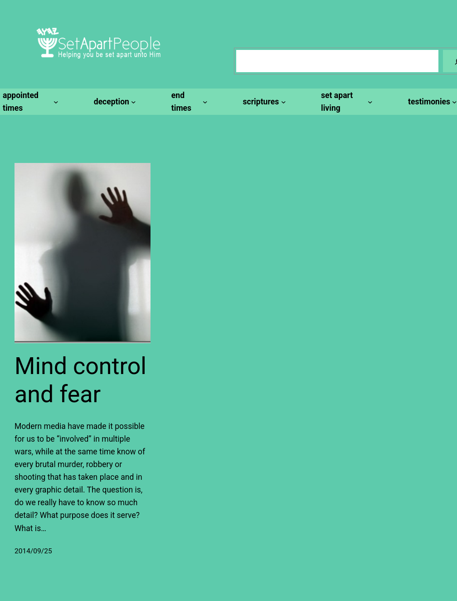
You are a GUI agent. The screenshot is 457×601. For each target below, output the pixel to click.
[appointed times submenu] (29, 102)
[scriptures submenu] (263, 101)
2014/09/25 (33, 551)
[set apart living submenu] (345, 102)
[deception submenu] (113, 101)
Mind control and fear (80, 380)
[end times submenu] (188, 102)
